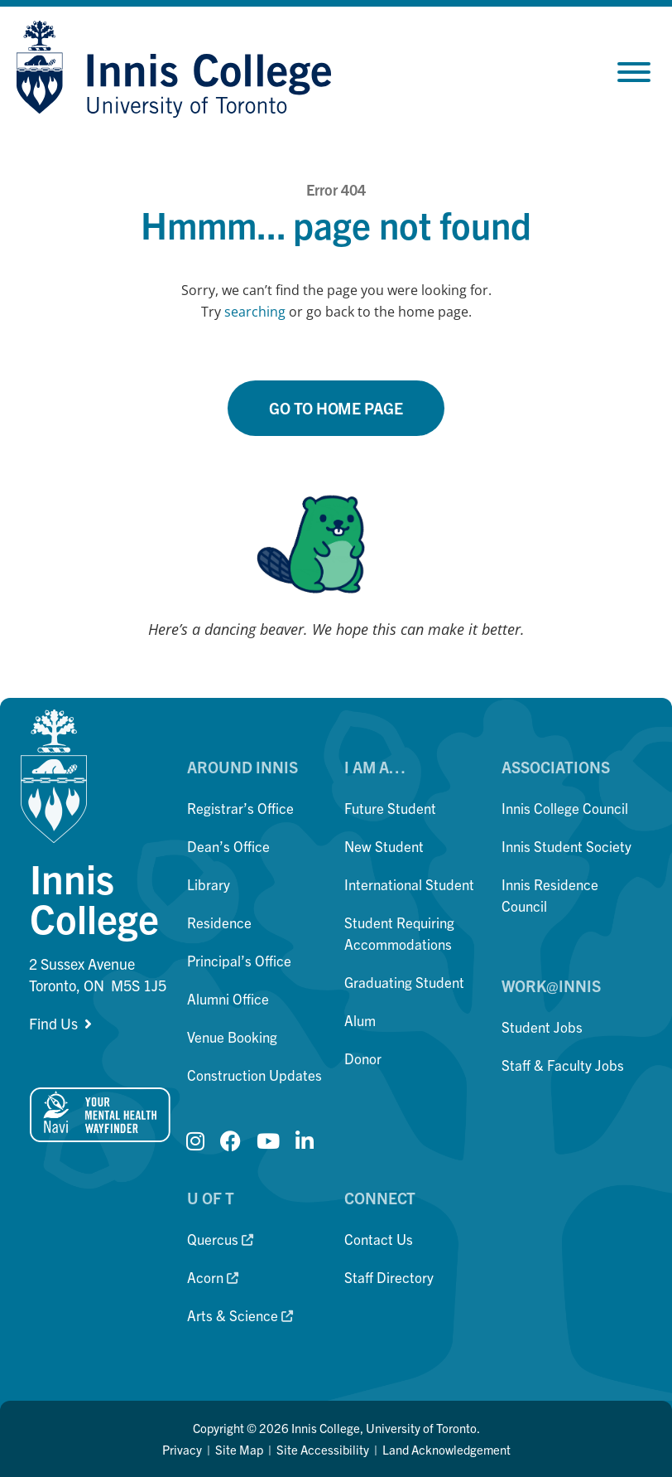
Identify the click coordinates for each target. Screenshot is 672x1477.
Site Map (239, 1449)
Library (208, 884)
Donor (363, 1058)
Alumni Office (228, 998)
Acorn (212, 1277)
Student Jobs (542, 1026)
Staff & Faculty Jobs (563, 1064)
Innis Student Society (566, 846)
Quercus (220, 1238)
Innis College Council (565, 807)
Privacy (182, 1449)
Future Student (390, 807)
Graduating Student (404, 981)
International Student (409, 884)
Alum (360, 1020)
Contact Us (378, 1238)
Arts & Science (240, 1315)
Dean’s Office (228, 846)
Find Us (53, 1023)
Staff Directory (389, 1277)
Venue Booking (232, 1036)
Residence (219, 922)
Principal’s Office (239, 960)
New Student (384, 846)
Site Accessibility (322, 1449)
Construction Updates (254, 1074)
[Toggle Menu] (633, 72)
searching (255, 312)
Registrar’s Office (240, 807)
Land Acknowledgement (446, 1449)
